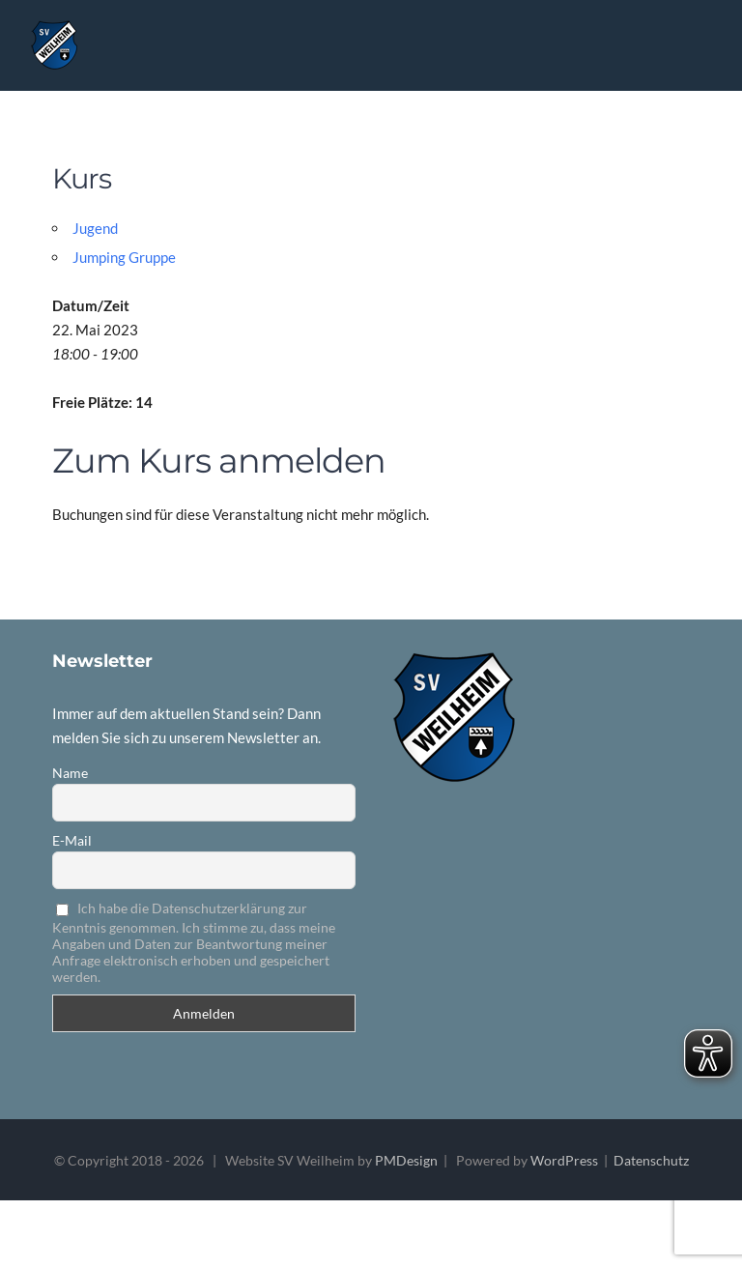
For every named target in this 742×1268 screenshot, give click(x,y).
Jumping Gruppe (124, 257)
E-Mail (72, 840)
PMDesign (406, 1160)
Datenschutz (651, 1160)
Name (70, 772)
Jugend (95, 228)
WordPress (564, 1160)
